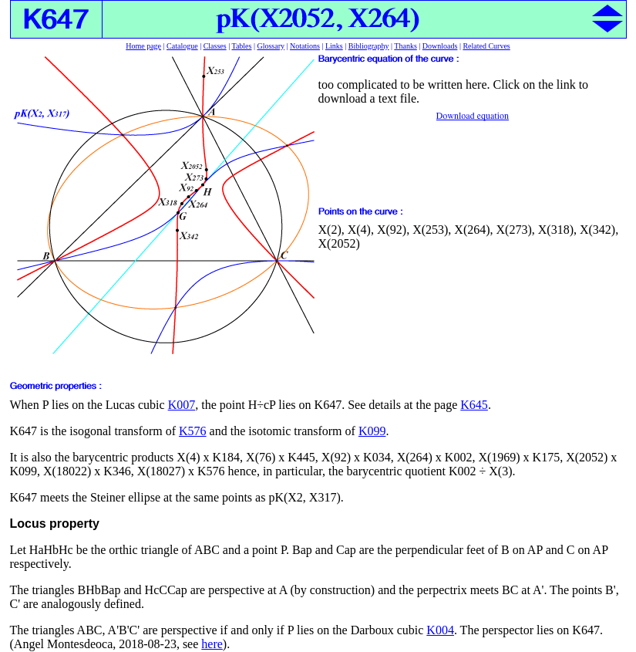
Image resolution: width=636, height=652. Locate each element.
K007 (182, 404)
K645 (474, 404)
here (212, 643)
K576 (193, 430)
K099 (372, 430)
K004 (440, 630)
